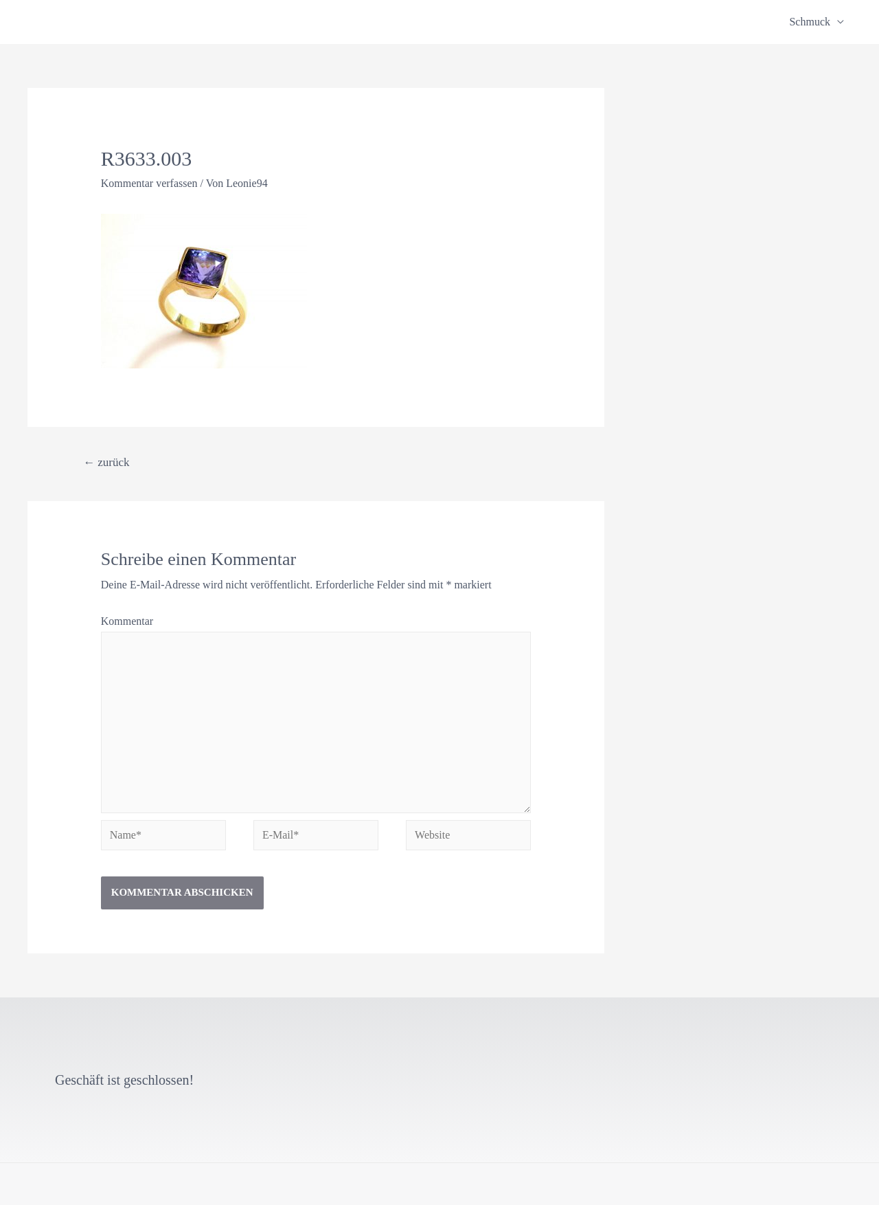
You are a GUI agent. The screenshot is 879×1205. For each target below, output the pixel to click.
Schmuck (809, 21)
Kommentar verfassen (149, 183)
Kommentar (127, 621)
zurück (106, 462)
